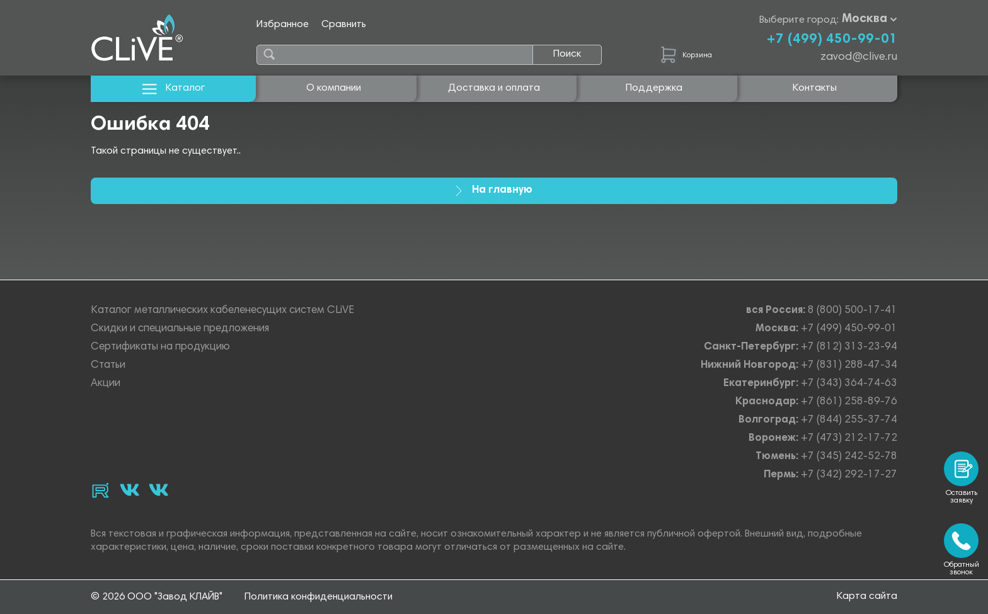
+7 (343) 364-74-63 (849, 383)
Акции (105, 383)
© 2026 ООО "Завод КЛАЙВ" (156, 597)
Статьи (108, 365)
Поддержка (654, 88)
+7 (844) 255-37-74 (849, 420)
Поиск (567, 54)
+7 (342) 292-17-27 (849, 475)
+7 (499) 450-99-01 (831, 40)
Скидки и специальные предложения (180, 329)
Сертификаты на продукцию (160, 347)
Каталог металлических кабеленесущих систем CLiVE (222, 310)
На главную (494, 190)
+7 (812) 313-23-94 (849, 347)
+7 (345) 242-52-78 (849, 457)
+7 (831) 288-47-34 (849, 365)
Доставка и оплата (494, 88)
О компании (333, 88)
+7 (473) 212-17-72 (849, 438)
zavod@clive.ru (858, 57)
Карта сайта (867, 596)
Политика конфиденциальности (318, 597)
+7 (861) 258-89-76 (849, 402)
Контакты (815, 88)
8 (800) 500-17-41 (852, 310)
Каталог (173, 88)
